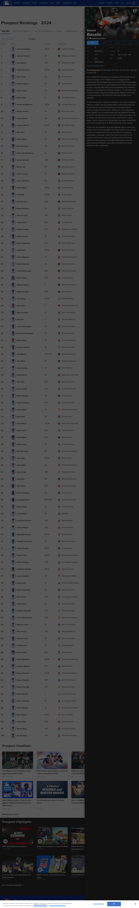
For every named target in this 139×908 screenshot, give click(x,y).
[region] (69, 904)
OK (114, 904)
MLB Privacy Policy (40, 905)
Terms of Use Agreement (57, 905)
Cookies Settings (98, 904)
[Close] (135, 903)
